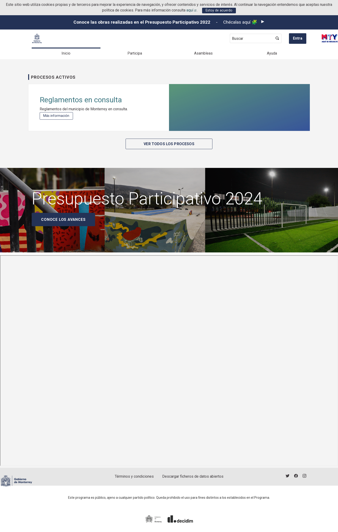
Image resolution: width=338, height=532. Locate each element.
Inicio (65, 53)
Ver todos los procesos (169, 144)
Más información (58, 116)
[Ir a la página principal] (37, 38)
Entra (297, 38)
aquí (191, 10)
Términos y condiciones (134, 476)
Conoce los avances (63, 219)
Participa (134, 53)
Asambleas (203, 53)
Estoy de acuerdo (219, 10)
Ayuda (272, 53)
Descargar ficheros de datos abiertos (192, 476)
